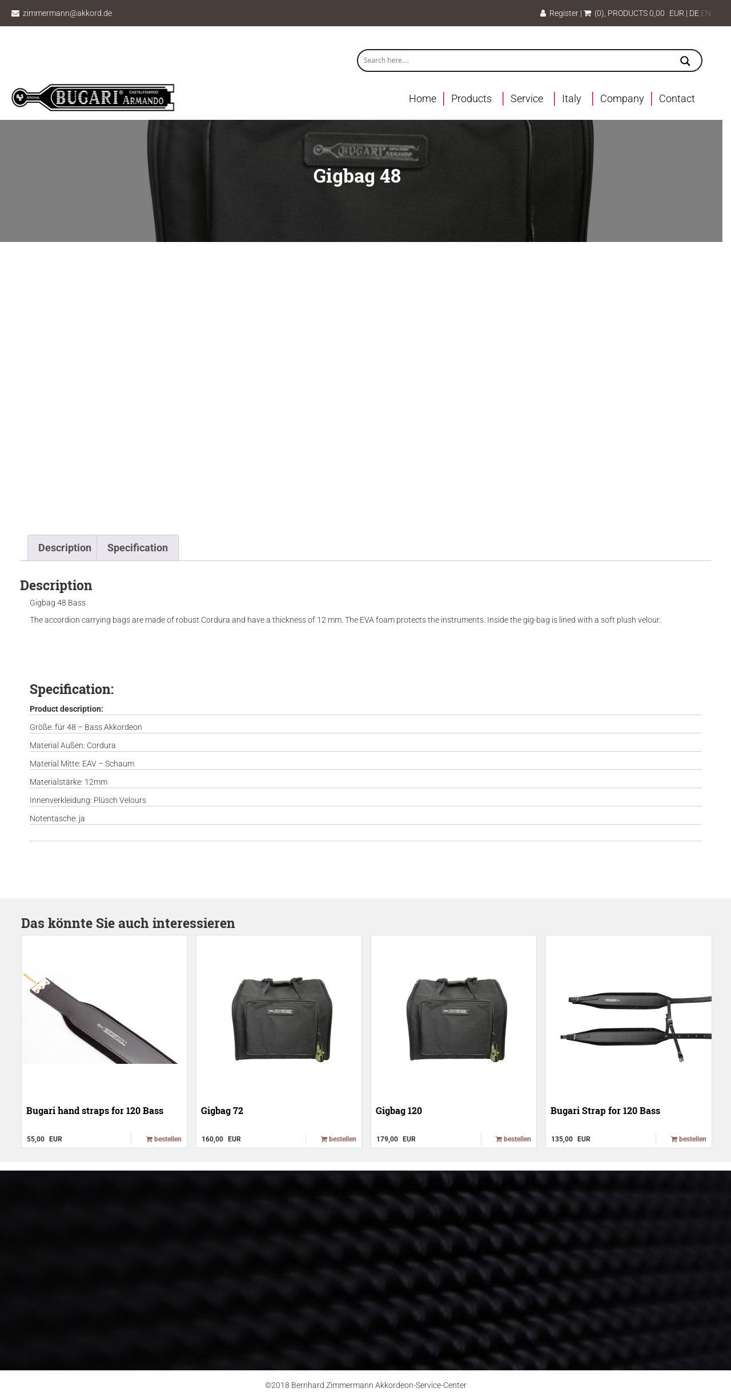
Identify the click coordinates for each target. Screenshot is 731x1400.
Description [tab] (64, 548)
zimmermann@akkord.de (67, 13)
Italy (571, 98)
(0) (594, 13)
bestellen (164, 1139)
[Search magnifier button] (685, 62)
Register (559, 13)
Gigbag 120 (399, 1110)
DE (694, 13)
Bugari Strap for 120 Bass (605, 1110)
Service (527, 98)
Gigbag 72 (222, 1110)
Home (422, 98)
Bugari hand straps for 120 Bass (94, 1110)
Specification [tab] (137, 548)
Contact (677, 98)
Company (622, 98)
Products (471, 98)
